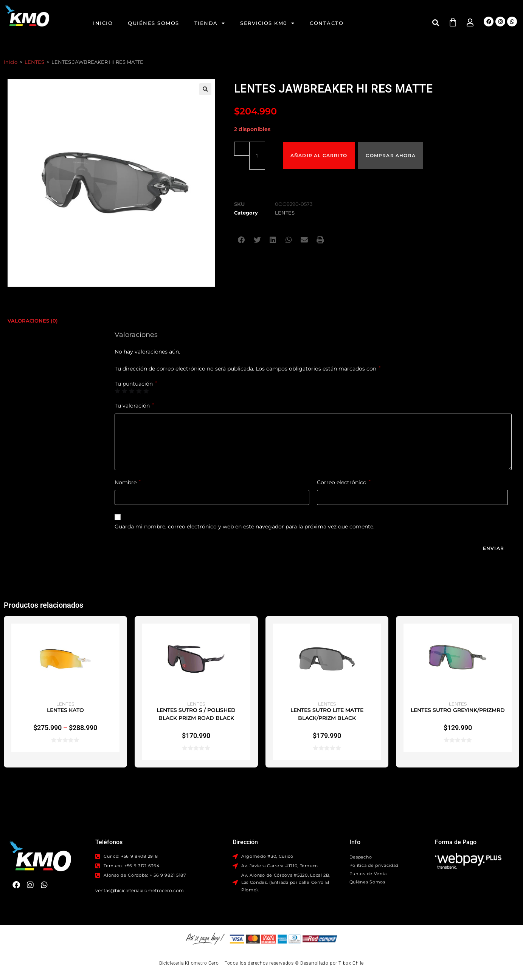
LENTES (34, 62)
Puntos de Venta (368, 873)
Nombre (128, 482)
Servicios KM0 (267, 23)
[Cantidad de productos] (254, 148)
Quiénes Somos (153, 23)
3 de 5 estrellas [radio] (131, 391)
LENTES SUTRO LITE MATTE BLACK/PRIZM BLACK (326, 714)
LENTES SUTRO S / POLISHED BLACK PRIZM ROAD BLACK (196, 714)
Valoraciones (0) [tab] (33, 320)
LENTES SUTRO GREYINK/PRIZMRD (458, 710)
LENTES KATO (65, 710)
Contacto (326, 23)
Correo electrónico (344, 482)
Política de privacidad (374, 865)
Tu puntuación (136, 383)
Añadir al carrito (319, 148)
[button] (435, 22)
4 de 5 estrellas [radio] (138, 391)
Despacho (360, 857)
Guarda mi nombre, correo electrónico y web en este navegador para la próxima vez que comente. (244, 526)
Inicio (103, 23)
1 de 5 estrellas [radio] (117, 391)
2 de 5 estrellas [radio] (124, 391)
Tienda (209, 23)
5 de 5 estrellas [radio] (146, 391)
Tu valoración (134, 405)
